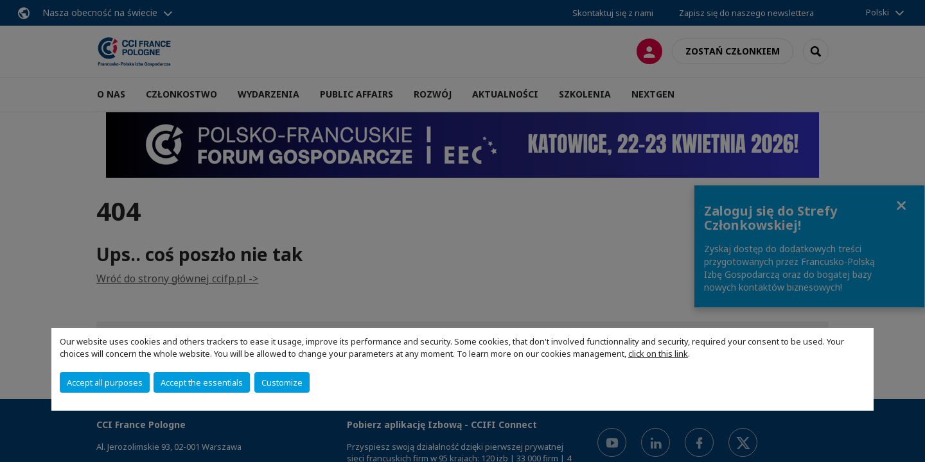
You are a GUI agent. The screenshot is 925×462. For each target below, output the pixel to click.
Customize (282, 382)
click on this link (658, 353)
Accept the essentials (202, 382)
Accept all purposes (105, 382)
